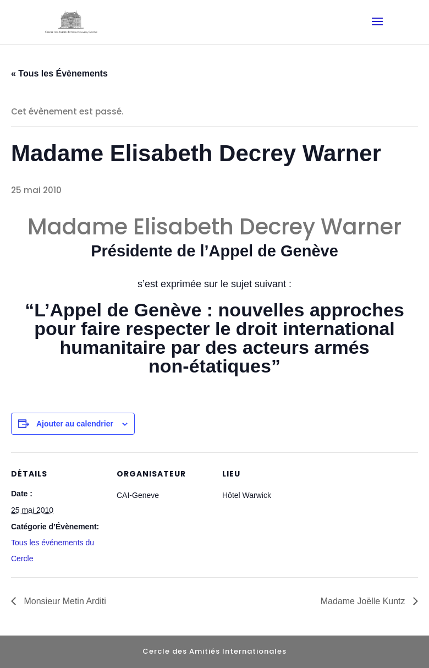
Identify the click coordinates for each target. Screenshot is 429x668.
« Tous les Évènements (59, 73)
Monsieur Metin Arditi (63, 601)
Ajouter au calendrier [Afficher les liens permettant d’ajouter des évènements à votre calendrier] (74, 423)
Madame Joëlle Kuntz (364, 601)
